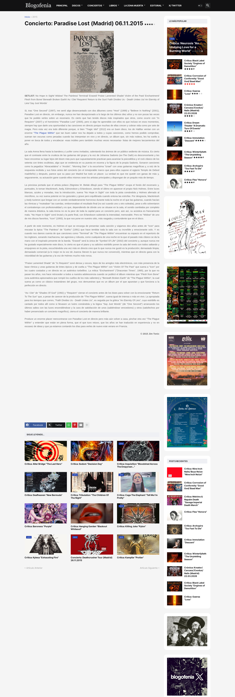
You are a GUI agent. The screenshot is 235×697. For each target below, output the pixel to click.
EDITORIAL (156, 5)
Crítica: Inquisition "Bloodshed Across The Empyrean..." (137, 465)
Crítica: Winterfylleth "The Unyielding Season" (195, 154)
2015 (34, 17)
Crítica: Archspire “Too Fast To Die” (193, 168)
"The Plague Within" (44, 133)
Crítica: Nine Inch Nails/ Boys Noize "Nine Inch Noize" (193, 471)
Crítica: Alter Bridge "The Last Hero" (43, 464)
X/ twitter (175, 5)
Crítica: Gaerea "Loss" (193, 92)
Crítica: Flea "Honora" (195, 180)
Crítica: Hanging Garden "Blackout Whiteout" (89, 527)
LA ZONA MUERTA (133, 5)
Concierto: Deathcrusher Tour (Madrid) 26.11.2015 (91, 559)
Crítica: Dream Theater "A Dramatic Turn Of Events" (194, 126)
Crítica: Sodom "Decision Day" (87, 464)
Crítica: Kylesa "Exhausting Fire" (42, 557)
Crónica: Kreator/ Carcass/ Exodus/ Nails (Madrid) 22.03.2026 (193, 110)
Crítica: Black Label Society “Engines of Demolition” (194, 64)
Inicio (27, 17)
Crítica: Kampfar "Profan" (130, 557)
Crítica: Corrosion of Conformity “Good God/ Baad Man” (195, 79)
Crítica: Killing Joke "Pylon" (131, 526)
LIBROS (113, 5)
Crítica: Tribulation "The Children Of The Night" (90, 496)
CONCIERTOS (94, 5)
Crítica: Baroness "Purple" (38, 526)
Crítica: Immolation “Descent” (195, 139)
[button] (200, 5)
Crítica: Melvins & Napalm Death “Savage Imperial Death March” (193, 500)
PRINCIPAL (62, 5)
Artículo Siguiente (149, 568)
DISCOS (76, 5)
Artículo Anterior (34, 568)
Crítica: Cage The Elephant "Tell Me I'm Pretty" (137, 496)
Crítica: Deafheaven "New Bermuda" (43, 495)
